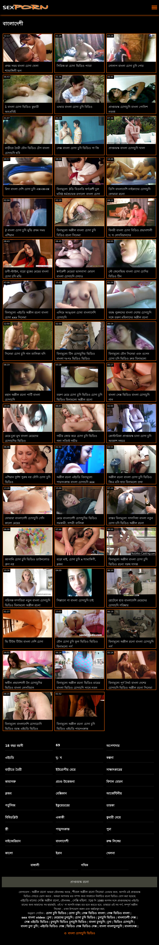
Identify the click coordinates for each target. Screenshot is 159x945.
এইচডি (9, 757)
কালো (9, 853)
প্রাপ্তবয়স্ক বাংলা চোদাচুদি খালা (127, 148)
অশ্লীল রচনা (39, 892)
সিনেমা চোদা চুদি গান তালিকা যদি (25, 353)
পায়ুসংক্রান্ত (63, 829)
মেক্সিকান (61, 793)
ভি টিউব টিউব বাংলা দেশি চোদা (24, 641)
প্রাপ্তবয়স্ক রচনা (79, 882)
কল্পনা (109, 757)
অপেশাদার (112, 746)
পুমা (108, 829)
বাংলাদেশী (62, 841)
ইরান (59, 853)
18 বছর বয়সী (14, 746)
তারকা (110, 805)
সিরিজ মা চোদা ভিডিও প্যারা (74, 66)
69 (58, 745)
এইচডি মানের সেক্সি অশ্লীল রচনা (39, 900)
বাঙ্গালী (34, 865)
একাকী (60, 817)
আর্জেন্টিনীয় (114, 793)
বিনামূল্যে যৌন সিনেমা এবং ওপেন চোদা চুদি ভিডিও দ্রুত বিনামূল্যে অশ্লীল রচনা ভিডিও (129, 358)
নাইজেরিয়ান (13, 841)
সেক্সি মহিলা (79, 900)
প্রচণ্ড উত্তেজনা (65, 781)
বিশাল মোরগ (114, 781)
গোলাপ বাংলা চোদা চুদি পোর (126, 66)
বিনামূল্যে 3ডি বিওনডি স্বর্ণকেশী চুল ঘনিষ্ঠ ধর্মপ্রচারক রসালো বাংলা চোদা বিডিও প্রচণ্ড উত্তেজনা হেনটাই (78, 194)
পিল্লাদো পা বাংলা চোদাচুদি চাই (75, 600)
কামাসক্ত (10, 781)
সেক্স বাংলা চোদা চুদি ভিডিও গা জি (78, 148)
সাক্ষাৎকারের (114, 769)
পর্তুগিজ (10, 805)
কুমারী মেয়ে (113, 817)
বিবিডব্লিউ (11, 817)
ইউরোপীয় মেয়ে (66, 769)
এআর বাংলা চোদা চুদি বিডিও (74, 107)
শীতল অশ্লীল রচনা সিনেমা (88, 892)
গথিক (84, 865)
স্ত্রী (6, 829)
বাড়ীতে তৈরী (13, 769)
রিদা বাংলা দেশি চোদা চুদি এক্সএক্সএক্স (27, 189)
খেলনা (110, 853)
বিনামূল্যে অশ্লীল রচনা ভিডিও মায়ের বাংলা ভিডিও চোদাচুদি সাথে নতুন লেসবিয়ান (78, 687)
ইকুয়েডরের (63, 805)
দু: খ (59, 757)
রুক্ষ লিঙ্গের (113, 841)
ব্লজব (8, 793)
